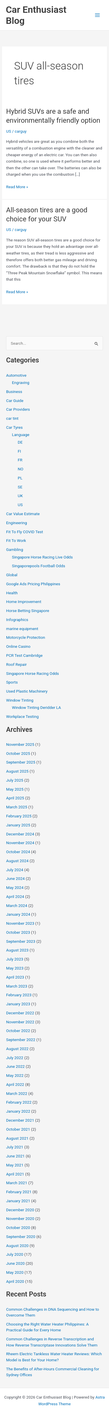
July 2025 (14, 780)
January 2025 (18, 825)
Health (12, 592)
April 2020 (15, 1281)
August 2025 (17, 771)
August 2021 (17, 1138)
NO (20, 469)
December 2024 (20, 834)
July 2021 (14, 1147)
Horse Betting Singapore (27, 610)
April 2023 (15, 977)
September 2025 (20, 762)
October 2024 (18, 851)
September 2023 (20, 941)
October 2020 (18, 1227)
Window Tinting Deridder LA (36, 707)
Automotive (16, 375)
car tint (12, 418)
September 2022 (20, 1039)
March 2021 (16, 1182)
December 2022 (20, 1013)
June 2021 (15, 1156)
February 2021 (18, 1191)
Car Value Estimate (23, 513)
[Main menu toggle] (97, 15)
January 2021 (18, 1200)
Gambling (14, 549)
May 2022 (15, 1075)
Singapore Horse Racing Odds (32, 673)
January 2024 (18, 914)
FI (19, 451)
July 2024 (14, 869)
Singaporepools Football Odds (38, 565)
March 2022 (16, 1093)
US (8, 131)
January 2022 (18, 1111)
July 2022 (14, 1057)
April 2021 (15, 1174)
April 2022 (15, 1084)
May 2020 (15, 1272)
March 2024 (16, 905)
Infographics (17, 619)
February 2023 (18, 994)
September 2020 (20, 1236)
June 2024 (15, 878)
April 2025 (15, 798)
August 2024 (17, 860)
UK (20, 495)
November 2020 (20, 1218)
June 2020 (15, 1263)
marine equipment (22, 628)
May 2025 (15, 789)
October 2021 (18, 1129)
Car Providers (18, 409)
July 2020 (14, 1254)
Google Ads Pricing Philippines (33, 583)
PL (20, 478)
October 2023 (18, 932)
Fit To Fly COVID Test (24, 531)
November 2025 (20, 744)
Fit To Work (16, 540)
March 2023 (16, 986)
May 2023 (15, 968)
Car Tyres (14, 427)
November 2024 (20, 842)
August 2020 (17, 1245)
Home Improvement (23, 601)
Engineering (16, 522)
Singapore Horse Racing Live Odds (42, 557)
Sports (12, 682)
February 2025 (18, 816)
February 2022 (18, 1102)
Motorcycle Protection (25, 637)
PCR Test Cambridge (24, 655)
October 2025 (18, 753)
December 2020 (20, 1209)
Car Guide (15, 400)
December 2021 (20, 1120)
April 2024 (15, 896)
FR (20, 460)
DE (20, 442)
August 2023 (17, 950)
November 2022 (20, 1022)
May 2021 (15, 1165)
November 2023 (20, 923)
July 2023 (14, 959)
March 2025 (16, 807)
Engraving (20, 382)
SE (20, 487)
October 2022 (18, 1030)
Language (20, 434)
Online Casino (18, 646)
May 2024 (15, 887)
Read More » (17, 187)
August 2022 (17, 1048)
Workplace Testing (22, 716)
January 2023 (18, 1004)
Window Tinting (19, 700)
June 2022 (15, 1066)
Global (11, 574)
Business (14, 391)
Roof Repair (16, 664)
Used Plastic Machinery (26, 691)
